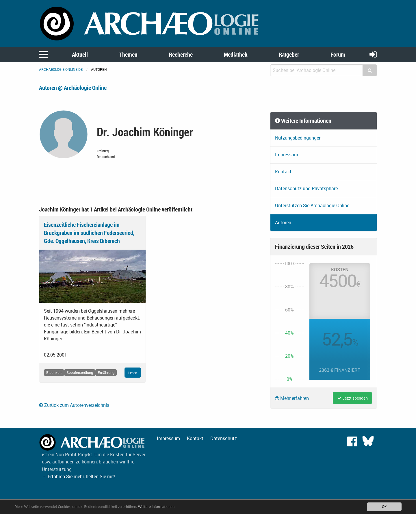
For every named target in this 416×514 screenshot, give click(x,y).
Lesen (132, 372)
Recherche (181, 54)
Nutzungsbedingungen (298, 138)
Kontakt (283, 171)
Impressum (286, 154)
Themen (128, 54)
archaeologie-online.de (61, 69)
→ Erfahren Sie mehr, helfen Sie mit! (78, 476)
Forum (337, 54)
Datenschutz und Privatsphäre (306, 188)
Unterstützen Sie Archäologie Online (312, 205)
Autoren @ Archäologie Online (73, 88)
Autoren (283, 222)
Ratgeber (289, 54)
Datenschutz (223, 438)
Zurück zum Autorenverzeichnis (74, 405)
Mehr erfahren (292, 398)
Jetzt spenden (352, 398)
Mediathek (235, 54)
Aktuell (80, 54)
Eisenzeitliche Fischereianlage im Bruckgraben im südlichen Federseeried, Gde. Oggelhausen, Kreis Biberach (89, 233)
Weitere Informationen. (157, 506)
